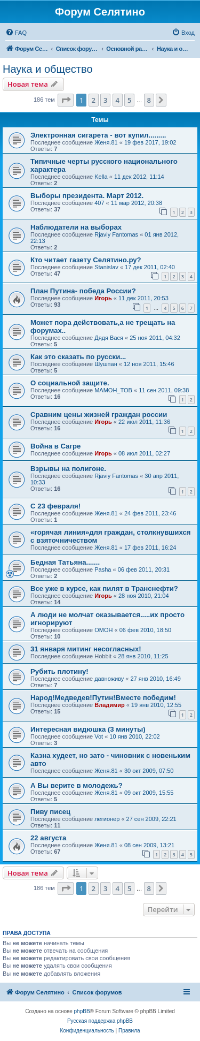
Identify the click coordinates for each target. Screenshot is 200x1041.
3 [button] (105, 100)
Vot (98, 736)
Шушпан (105, 364)
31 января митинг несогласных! (85, 649)
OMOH (103, 630)
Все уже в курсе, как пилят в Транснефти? (104, 588)
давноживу (109, 678)
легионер (106, 819)
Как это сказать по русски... (78, 357)
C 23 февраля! (55, 506)
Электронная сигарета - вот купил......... (98, 135)
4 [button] (117, 100)
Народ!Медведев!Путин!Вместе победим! (103, 698)
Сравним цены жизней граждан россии (98, 415)
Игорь (103, 298)
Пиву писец (50, 812)
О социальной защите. (69, 383)
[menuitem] (16, 32)
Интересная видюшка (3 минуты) (88, 729)
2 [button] (93, 100)
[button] (66, 100)
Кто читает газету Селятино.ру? (85, 260)
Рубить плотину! (59, 671)
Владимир (109, 705)
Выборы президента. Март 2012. (86, 196)
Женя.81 (105, 142)
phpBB (82, 1011)
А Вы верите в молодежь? (76, 785)
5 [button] (129, 100)
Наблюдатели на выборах (76, 227)
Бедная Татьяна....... (65, 562)
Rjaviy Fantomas (116, 234)
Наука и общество (48, 69)
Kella (100, 176)
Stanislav (106, 267)
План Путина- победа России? (83, 291)
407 (99, 203)
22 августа (48, 838)
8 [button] (149, 100)
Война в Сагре (55, 446)
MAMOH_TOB (113, 390)
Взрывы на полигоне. (68, 469)
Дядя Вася (108, 338)
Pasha (102, 569)
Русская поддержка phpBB (100, 1021)
